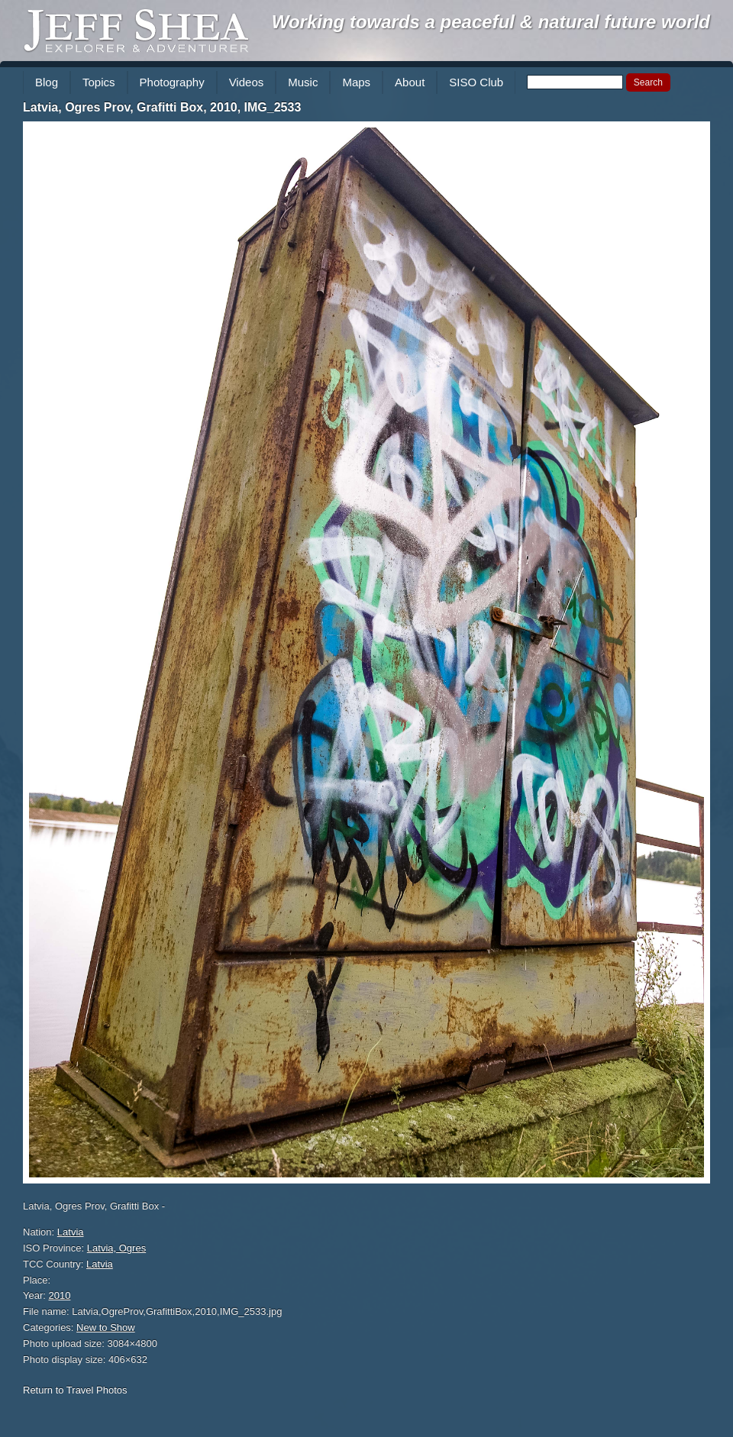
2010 (60, 1295)
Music (303, 82)
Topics (98, 82)
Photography (172, 82)
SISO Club (476, 82)
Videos (246, 82)
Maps (356, 82)
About (410, 82)
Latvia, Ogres (116, 1248)
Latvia (70, 1232)
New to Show (105, 1327)
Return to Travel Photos (75, 1390)
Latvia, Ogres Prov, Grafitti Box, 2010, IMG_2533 (162, 107)
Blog (46, 82)
